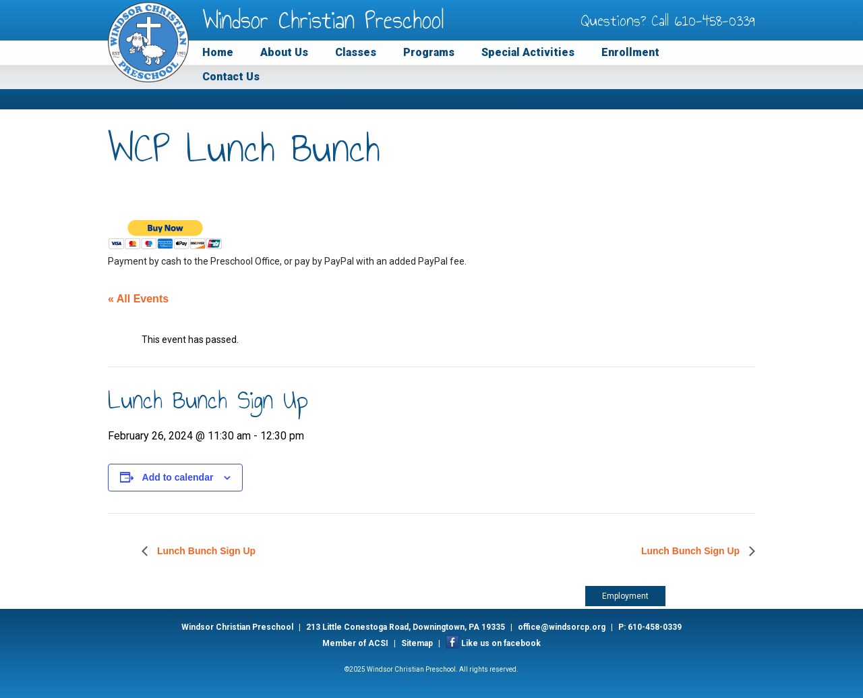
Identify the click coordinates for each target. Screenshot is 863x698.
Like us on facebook (501, 643)
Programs (428, 52)
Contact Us (231, 76)
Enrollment (630, 52)
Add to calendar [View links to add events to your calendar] (178, 477)
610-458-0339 (715, 20)
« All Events (138, 298)
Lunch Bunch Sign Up (205, 550)
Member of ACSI (355, 643)
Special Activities (527, 52)
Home (217, 52)
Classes (355, 52)
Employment (625, 596)
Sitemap (417, 643)
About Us (284, 52)
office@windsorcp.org (561, 627)
